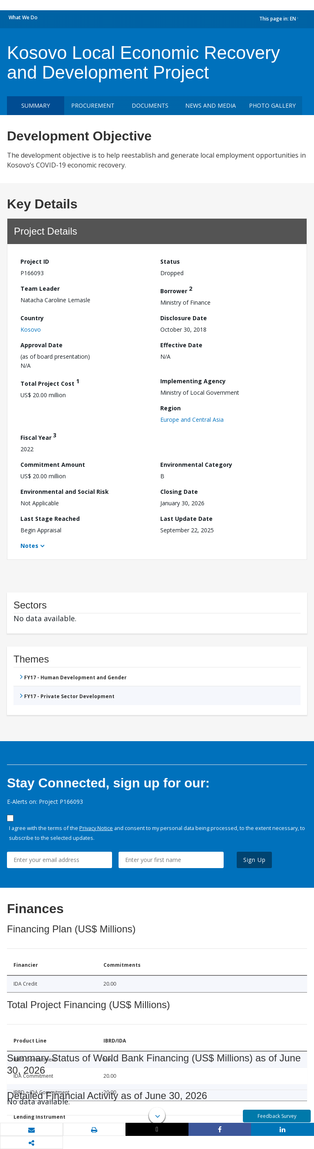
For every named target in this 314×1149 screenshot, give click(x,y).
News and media (210, 105)
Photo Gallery (272, 105)
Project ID (34, 261)
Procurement (92, 105)
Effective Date (181, 345)
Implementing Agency (193, 381)
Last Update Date (186, 518)
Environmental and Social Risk (64, 491)
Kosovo (30, 329)
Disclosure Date (183, 318)
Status (170, 261)
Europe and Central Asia (192, 419)
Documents (150, 105)
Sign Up (254, 860)
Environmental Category (196, 464)
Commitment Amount (52, 464)
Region (170, 408)
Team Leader (40, 288)
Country (32, 318)
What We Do (23, 17)
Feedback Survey (277, 1116)
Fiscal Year (38, 436)
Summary (35, 105)
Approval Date (41, 345)
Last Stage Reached (50, 518)
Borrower (176, 290)
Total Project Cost (49, 382)
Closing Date (179, 491)
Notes (29, 546)
